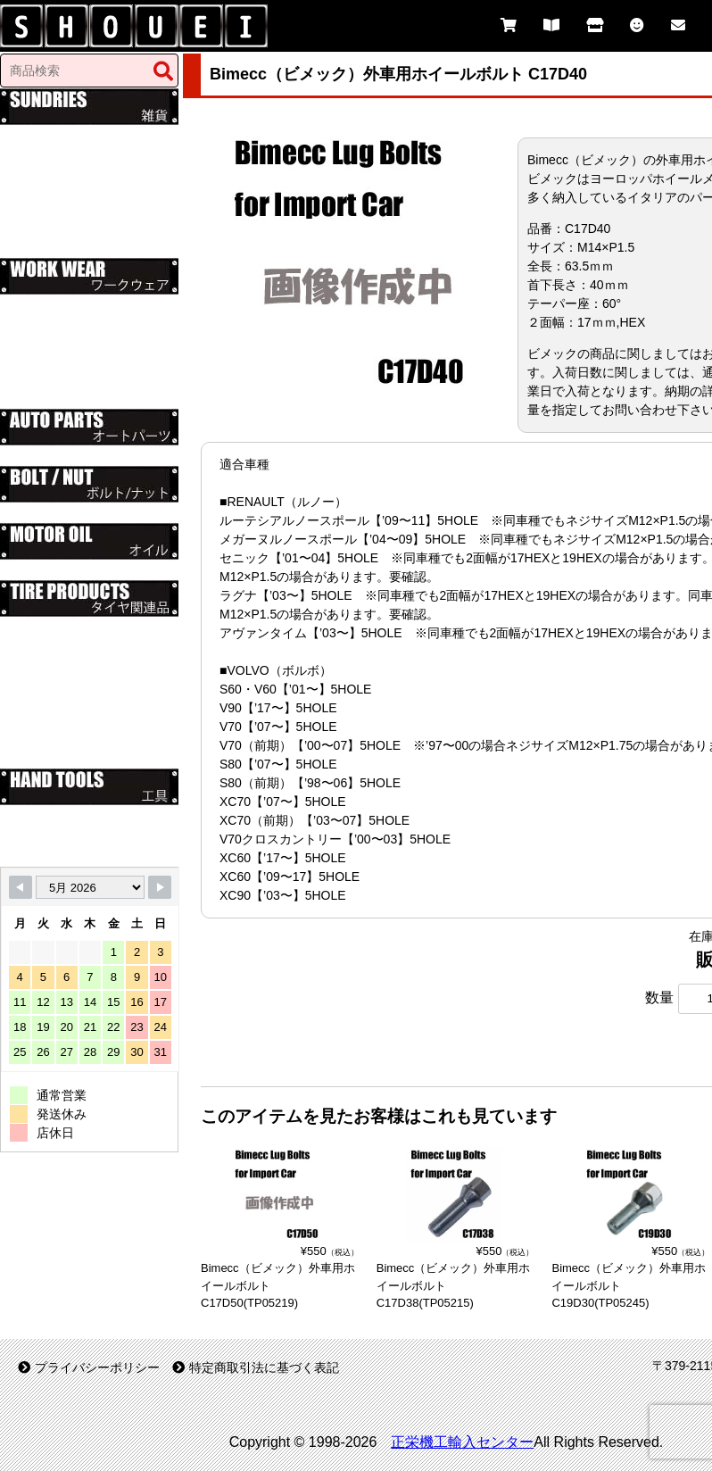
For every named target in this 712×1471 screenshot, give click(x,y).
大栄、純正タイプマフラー (93, 455)
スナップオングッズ (74, 135)
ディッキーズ (55, 304)
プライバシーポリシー (89, 1367)
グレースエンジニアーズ (86, 379)
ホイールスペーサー (74, 645)
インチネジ (49, 512)
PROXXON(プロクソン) (84, 852)
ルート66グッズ (62, 191)
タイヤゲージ (55, 739)
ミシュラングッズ (68, 172)
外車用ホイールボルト (80, 683)
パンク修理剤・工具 (74, 758)
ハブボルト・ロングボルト (93, 626)
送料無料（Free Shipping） (94, 247)
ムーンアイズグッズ (74, 210)
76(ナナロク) (54, 342)
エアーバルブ (55, 720)
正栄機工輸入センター (462, 1442)
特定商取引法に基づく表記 (255, 1367)
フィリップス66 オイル (82, 569)
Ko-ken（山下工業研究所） (94, 815)
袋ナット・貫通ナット (80, 701)
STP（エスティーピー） (86, 360)
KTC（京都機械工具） (80, 834)
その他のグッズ (61, 228)
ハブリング (49, 664)
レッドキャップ (61, 323)
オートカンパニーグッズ (86, 153)
